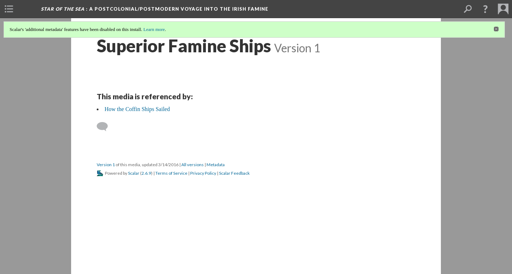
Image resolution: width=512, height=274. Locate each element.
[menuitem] (9, 9)
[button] (485, 9)
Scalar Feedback (234, 173)
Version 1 (106, 164)
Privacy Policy (203, 173)
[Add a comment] (105, 126)
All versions (192, 164)
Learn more (154, 29)
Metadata (216, 164)
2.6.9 (146, 173)
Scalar (133, 173)
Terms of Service (171, 173)
